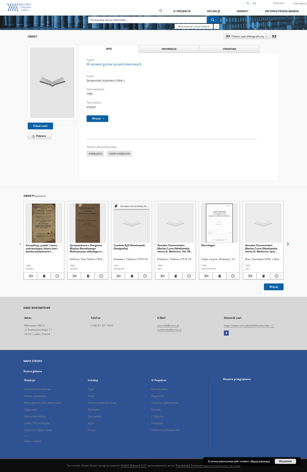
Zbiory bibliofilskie (35, 416)
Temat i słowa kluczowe (102, 403)
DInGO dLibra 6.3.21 (134, 465)
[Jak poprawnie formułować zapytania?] (216, 26)
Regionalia (30, 409)
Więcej (273, 287)
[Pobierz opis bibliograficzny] (30, 276)
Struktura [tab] (229, 48)
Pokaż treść (40, 126)
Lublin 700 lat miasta (36, 423)
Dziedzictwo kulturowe (38, 389)
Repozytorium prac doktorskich (43, 403)
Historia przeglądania (282, 11)
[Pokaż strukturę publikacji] (131, 206)
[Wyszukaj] (213, 19)
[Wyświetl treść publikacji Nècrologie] (219, 276)
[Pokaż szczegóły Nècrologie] (232, 276)
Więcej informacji (260, 461)
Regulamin (157, 396)
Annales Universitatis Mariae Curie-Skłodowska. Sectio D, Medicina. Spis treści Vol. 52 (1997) (261, 248)
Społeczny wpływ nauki (38, 430)
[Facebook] (226, 333)
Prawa (92, 430)
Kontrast (279, 3)
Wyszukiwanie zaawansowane (194, 26)
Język (91, 423)
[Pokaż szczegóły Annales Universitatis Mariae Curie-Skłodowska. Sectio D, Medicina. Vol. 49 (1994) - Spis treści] (188, 276)
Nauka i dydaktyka (35, 396)
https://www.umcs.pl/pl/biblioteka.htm (249, 325)
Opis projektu (159, 389)
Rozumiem (285, 461)
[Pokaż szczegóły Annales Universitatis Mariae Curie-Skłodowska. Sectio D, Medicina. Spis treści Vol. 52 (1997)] (276, 276)
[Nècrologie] (219, 223)
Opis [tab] (109, 48)
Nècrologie (208, 245)
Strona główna (32, 371)
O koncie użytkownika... (165, 403)
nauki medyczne (119, 153)
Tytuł (91, 389)
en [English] (254, 3)
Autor (91, 396)
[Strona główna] (160, 11)
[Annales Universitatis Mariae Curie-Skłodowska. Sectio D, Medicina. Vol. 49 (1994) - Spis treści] (175, 223)
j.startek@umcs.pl (168, 325)
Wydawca (93, 409)
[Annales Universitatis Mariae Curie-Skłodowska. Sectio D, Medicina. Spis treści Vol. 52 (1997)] (263, 223)
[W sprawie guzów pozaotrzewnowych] (52, 82)
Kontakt (156, 409)
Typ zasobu (94, 416)
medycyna (95, 153)
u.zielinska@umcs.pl (169, 330)
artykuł (91, 107)
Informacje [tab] (169, 48)
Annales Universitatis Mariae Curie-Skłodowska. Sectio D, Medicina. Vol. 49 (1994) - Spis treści (173, 248)
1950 (90, 94)
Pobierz (38, 135)
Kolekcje (213, 11)
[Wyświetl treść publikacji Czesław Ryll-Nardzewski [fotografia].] (131, 276)
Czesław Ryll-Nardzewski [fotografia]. (129, 246)
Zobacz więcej (32, 441)
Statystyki (157, 423)
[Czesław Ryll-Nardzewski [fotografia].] (131, 223)
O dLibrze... (158, 416)
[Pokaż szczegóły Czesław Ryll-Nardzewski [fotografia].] (144, 276)
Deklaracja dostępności (165, 430)
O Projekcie (182, 11)
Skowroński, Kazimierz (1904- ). (106, 80)
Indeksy (242, 11)
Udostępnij (300, 3)
